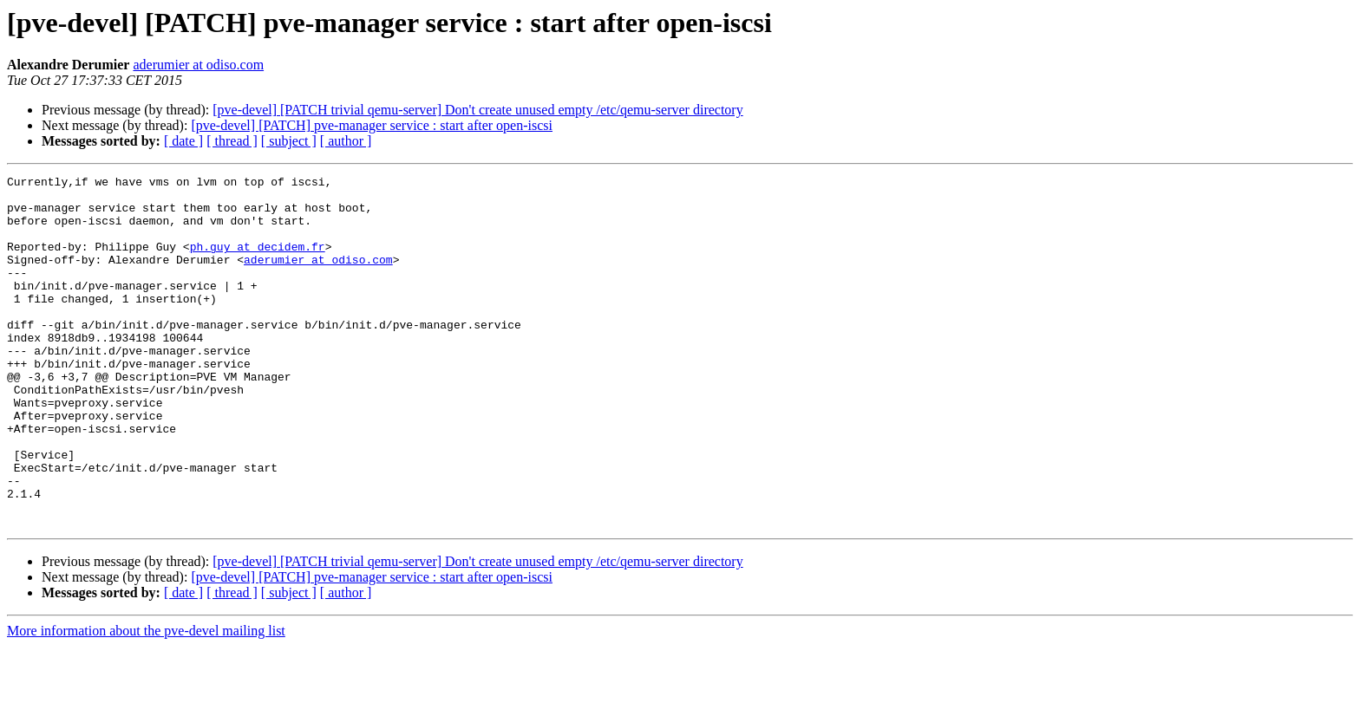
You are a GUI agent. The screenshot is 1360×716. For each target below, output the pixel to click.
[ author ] (346, 140)
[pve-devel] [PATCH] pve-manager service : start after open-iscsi (371, 125)
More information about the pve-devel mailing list (146, 700)
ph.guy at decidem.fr (257, 262)
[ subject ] (289, 140)
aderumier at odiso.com (198, 64)
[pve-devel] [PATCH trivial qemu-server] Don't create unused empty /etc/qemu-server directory (477, 109)
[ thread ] (232, 140)
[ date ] (183, 140)
